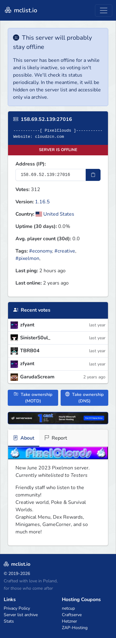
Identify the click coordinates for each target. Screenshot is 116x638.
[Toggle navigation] (103, 10)
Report (55, 438)
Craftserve (72, 615)
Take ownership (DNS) (84, 398)
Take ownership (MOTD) (33, 398)
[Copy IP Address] (93, 175)
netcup (68, 608)
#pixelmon (27, 258)
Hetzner (69, 621)
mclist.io (20, 10)
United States (55, 214)
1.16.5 (42, 201)
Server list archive (21, 615)
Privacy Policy (17, 608)
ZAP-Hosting (75, 628)
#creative (64, 251)
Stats (9, 621)
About (23, 438)
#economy (40, 251)
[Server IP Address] (50, 175)
